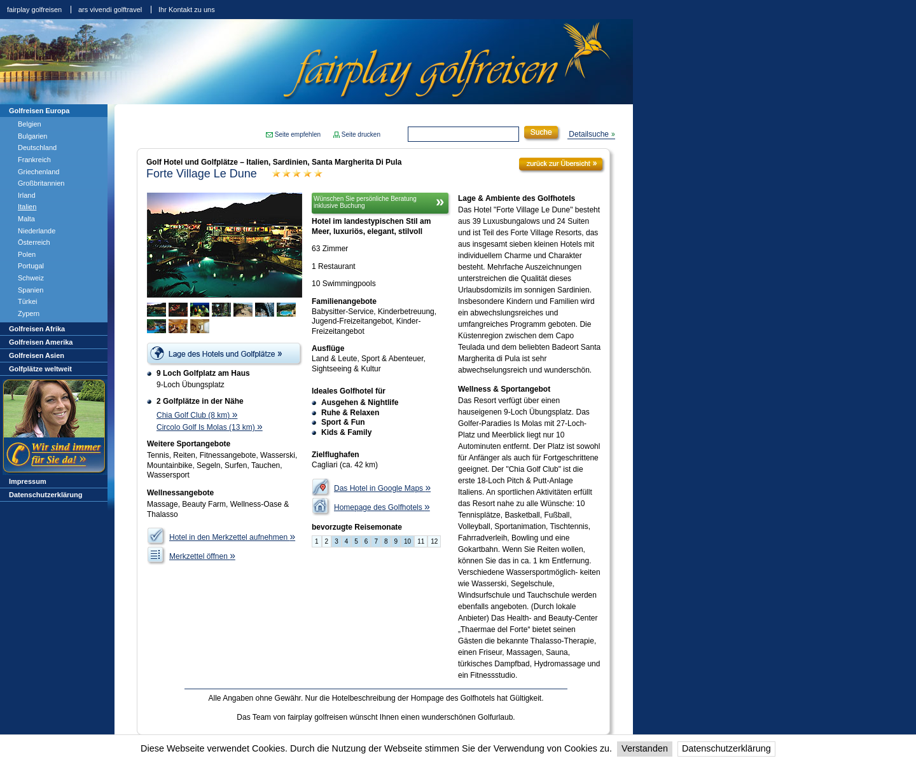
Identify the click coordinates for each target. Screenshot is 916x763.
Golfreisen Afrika (37, 329)
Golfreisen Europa (39, 110)
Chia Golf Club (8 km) (196, 415)
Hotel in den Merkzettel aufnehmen (232, 537)
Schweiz (31, 278)
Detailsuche (589, 134)
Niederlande (36, 231)
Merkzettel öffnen (202, 556)
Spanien (30, 290)
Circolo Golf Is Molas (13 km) (209, 427)
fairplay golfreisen (34, 9)
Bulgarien (32, 136)
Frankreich (34, 159)
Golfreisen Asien (36, 355)
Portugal (31, 266)
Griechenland (38, 171)
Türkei (28, 301)
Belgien (29, 124)
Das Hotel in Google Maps (382, 488)
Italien (27, 206)
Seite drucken (361, 134)
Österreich (34, 242)
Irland (27, 195)
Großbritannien (41, 183)
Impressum (27, 481)
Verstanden (644, 748)
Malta (26, 219)
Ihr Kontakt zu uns (186, 9)
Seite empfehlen (298, 134)
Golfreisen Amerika (41, 342)
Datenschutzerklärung (726, 748)
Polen (27, 254)
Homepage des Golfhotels (382, 507)
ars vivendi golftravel (110, 9)
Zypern (28, 313)
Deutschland (37, 147)
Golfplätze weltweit (40, 369)
